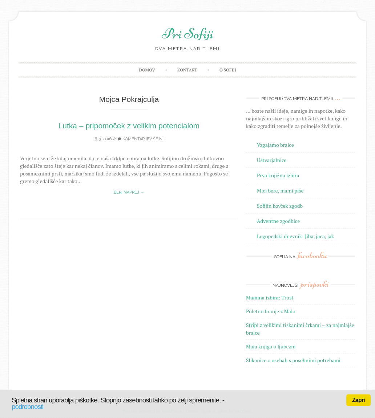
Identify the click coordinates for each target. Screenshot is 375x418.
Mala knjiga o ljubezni (271, 346)
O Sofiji (227, 70)
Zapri (358, 400)
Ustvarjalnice (271, 160)
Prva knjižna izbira (278, 175)
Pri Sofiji (187, 33)
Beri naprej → (129, 192)
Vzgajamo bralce (275, 144)
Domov (147, 70)
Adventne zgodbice (278, 221)
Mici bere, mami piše (280, 190)
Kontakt (187, 70)
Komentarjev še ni (141, 139)
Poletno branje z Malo (270, 311)
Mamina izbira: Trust (270, 297)
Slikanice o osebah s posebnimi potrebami (293, 360)
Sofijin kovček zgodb (280, 205)
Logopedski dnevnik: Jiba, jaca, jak (295, 236)
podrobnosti (27, 406)
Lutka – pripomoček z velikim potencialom (129, 125)
